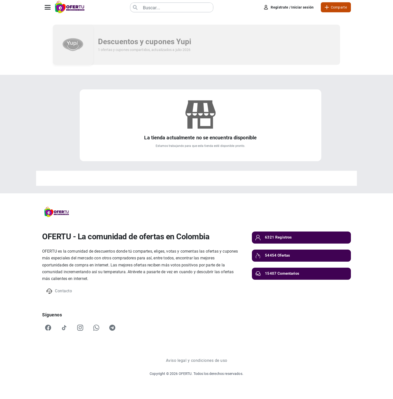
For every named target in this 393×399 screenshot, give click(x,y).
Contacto (59, 291)
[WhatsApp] (96, 328)
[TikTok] (64, 328)
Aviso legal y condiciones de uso (196, 360)
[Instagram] (80, 328)
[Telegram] (112, 328)
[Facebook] (48, 328)
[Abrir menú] (47, 7)
